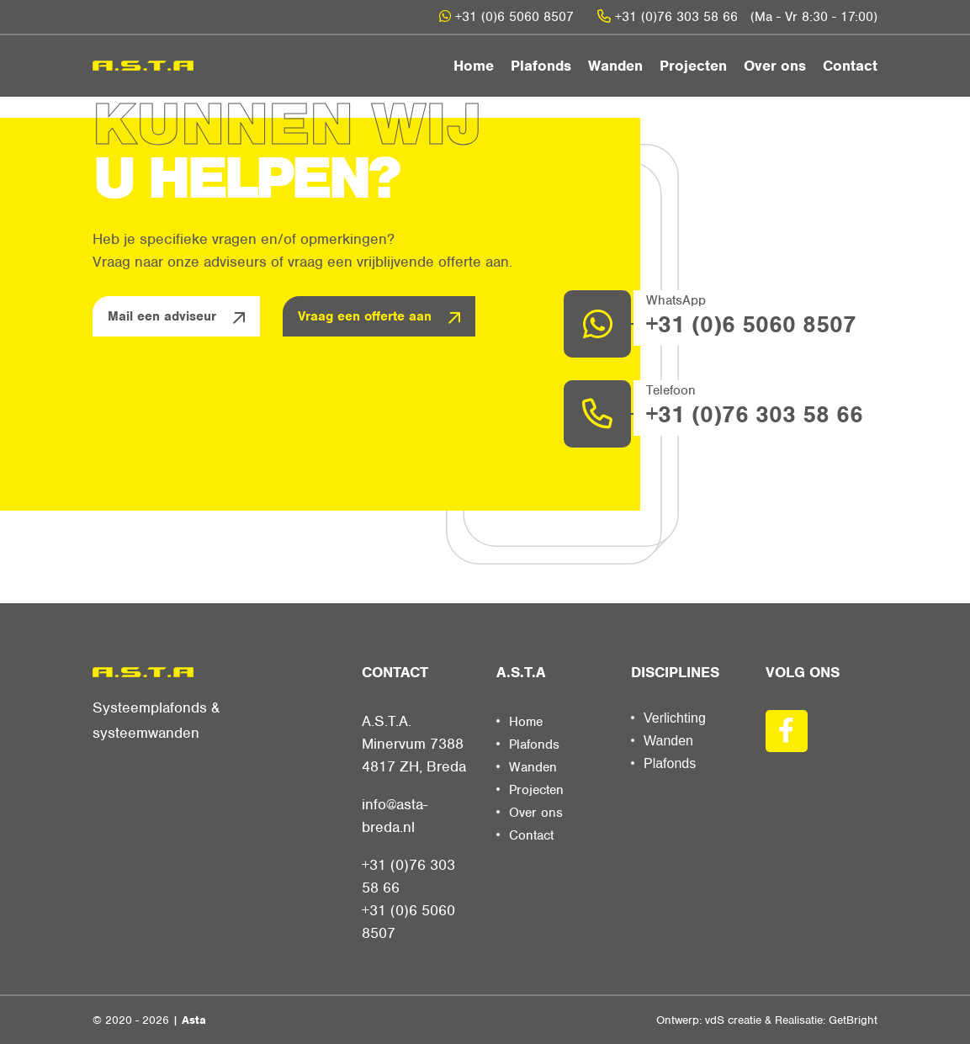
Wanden (615, 65)
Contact (850, 65)
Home (473, 65)
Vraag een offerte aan (365, 316)
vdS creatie (733, 1020)
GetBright (853, 1020)
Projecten (693, 65)
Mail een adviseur (162, 316)
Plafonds (541, 65)
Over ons (775, 65)
